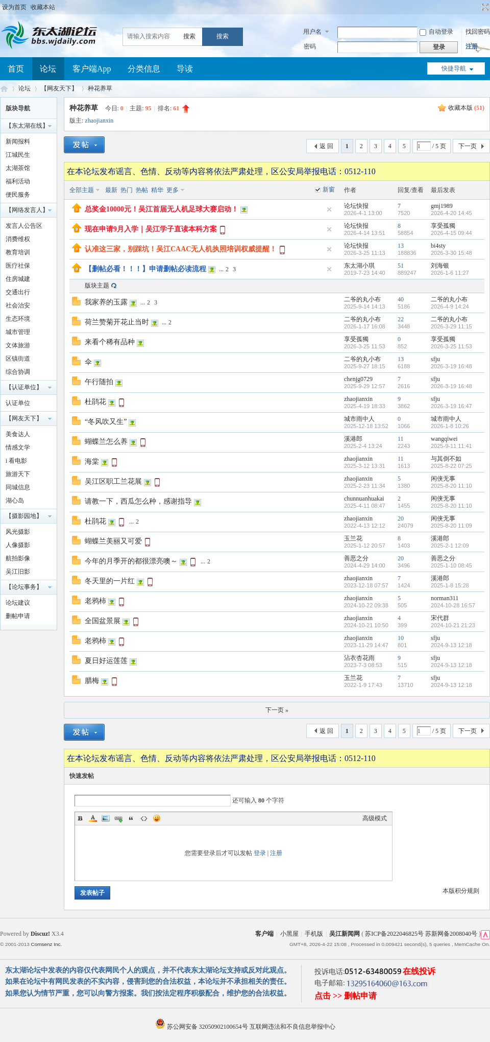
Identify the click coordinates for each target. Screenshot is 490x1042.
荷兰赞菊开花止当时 (117, 322)
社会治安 (18, 305)
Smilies (157, 818)
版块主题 (97, 285)
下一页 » (276, 710)
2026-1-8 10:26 (450, 426)
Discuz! (40, 933)
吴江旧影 (18, 571)
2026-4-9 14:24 (450, 306)
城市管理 (18, 332)
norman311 (444, 598)
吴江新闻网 (344, 933)
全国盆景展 (102, 621)
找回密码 (477, 31)
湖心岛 (15, 500)
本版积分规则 (461, 890)
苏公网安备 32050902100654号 (202, 1026)
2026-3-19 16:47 (451, 406)
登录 (260, 853)
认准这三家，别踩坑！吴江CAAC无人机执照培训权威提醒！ (181, 249)
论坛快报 (356, 205)
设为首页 (14, 7)
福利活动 (18, 181)
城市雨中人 (359, 418)
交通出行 (18, 292)
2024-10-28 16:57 (453, 605)
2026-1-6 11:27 (450, 273)
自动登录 (436, 31)
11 (401, 438)
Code (144, 818)
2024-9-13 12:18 (451, 645)
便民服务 (18, 194)
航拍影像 (18, 558)
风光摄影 (18, 531)
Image (106, 818)
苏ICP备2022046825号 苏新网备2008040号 (421, 933)
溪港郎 (353, 438)
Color (93, 818)
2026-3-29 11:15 (451, 326)
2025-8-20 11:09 (451, 526)
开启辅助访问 (475, 7)
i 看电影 (16, 460)
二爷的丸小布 (362, 299)
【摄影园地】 (24, 515)
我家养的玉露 (106, 302)
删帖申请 (18, 616)
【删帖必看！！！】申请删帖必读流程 (145, 269)
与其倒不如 (446, 458)
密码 (310, 46)
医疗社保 (18, 265)
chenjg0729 (358, 379)
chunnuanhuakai (364, 498)
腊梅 (92, 680)
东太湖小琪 (359, 265)
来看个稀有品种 (110, 342)
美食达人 (18, 434)
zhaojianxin (99, 120)
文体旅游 (18, 345)
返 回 (326, 146)
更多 (172, 190)
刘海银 (440, 265)
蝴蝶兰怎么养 (106, 441)
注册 (471, 46)
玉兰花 (353, 538)
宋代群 (440, 618)
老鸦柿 (95, 601)
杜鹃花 (95, 402)
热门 (126, 190)
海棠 (92, 461)
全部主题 (81, 190)
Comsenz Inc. (46, 944)
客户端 (264, 933)
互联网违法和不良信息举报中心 (292, 1026)
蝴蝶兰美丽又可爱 (113, 541)
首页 (16, 68)
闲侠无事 (443, 478)
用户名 (312, 31)
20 (401, 518)
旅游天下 (18, 474)
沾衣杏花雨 (359, 657)
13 (401, 245)
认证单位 (18, 403)
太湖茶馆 (18, 168)
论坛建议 (18, 602)
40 (401, 299)
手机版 (314, 933)
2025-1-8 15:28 (450, 585)
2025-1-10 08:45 (451, 565)
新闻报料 (18, 141)
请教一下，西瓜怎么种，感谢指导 (138, 501)
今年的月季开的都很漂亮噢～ (131, 561)
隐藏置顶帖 (329, 209)
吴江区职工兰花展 (113, 481)
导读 (185, 68)
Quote (131, 818)
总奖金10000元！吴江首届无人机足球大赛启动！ (161, 209)
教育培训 (18, 252)
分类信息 (144, 68)
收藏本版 (466, 107)
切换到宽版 (484, 7)
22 (401, 319)
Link (118, 818)
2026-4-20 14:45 (451, 213)
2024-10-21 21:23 (453, 625)
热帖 (142, 190)
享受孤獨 (443, 225)
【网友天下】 (59, 88)
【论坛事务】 (24, 586)
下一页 (467, 146)
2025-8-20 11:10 (451, 486)
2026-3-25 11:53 (451, 346)
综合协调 (18, 371)
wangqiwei (444, 438)
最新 (111, 190)
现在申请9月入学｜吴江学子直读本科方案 (151, 229)
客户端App (91, 68)
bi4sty (438, 245)
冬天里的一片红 (110, 581)
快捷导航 (454, 68)
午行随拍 (99, 382)
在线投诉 (419, 971)
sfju (435, 359)
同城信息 (18, 487)
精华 (157, 190)
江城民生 (18, 154)
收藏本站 (43, 7)
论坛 (48, 68)
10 (401, 638)
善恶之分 (356, 558)
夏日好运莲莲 (106, 661)
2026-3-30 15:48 (451, 253)
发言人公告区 (24, 225)
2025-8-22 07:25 (451, 466)
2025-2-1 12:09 (450, 545)
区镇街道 (18, 358)
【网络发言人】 (27, 210)
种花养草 (100, 88)
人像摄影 (18, 545)
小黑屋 (289, 933)
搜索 (189, 36)
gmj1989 (442, 205)
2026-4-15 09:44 (451, 233)
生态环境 (18, 318)
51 (401, 265)
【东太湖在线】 (27, 125)
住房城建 (18, 278)
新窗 (329, 189)
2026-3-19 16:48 (451, 366)
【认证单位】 (24, 387)
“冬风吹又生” (106, 421)
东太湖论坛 (4, 88)
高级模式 (374, 818)
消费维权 (18, 239)
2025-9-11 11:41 (451, 446)
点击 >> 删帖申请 (345, 995)
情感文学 (18, 447)
